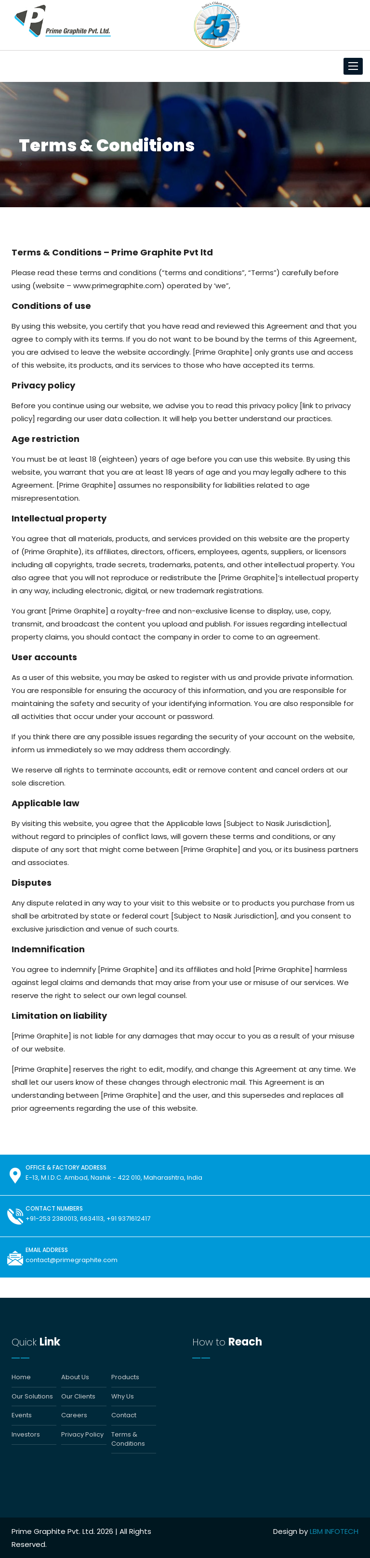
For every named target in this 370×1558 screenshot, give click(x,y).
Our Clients (78, 1396)
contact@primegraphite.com (72, 1260)
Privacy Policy (82, 1434)
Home (21, 1377)
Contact (123, 1415)
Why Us (122, 1396)
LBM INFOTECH (334, 1531)
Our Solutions (32, 1396)
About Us (75, 1377)
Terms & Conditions (128, 1439)
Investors (26, 1434)
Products (125, 1377)
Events (22, 1415)
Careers (74, 1415)
